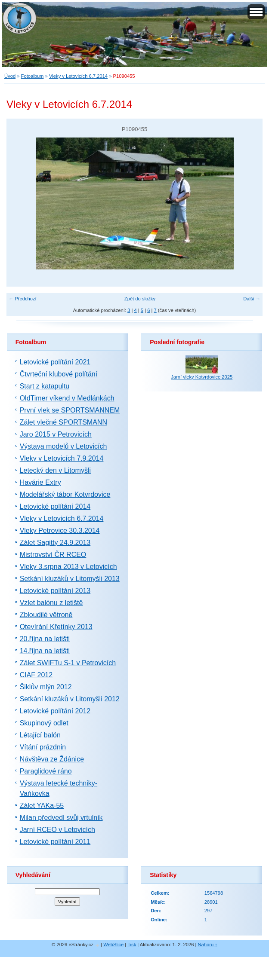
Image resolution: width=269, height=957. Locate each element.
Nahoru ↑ (207, 944)
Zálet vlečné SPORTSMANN (63, 422)
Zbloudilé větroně (46, 614)
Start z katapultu (45, 386)
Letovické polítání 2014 (55, 506)
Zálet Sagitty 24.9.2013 (55, 542)
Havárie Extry (40, 482)
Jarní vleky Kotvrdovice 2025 (201, 376)
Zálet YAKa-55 (42, 805)
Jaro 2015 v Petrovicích (56, 434)
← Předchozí (23, 298)
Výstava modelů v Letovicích (63, 446)
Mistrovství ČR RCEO (53, 554)
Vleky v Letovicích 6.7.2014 (78, 76)
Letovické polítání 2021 (55, 362)
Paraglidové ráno (46, 771)
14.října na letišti (45, 650)
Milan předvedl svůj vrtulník (61, 817)
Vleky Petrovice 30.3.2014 (60, 530)
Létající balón (40, 735)
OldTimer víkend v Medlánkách (67, 398)
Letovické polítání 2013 (55, 590)
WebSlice (113, 944)
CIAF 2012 (36, 675)
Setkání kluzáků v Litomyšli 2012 (70, 699)
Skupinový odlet (44, 723)
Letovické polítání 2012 (55, 711)
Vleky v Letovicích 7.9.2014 (62, 458)
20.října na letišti (45, 638)
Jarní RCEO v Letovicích (57, 829)
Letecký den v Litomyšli (55, 470)
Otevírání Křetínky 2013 (56, 626)
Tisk (131, 944)
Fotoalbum (32, 76)
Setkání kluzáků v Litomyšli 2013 (70, 578)
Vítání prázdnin (43, 747)
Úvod (9, 76)
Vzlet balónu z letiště (51, 602)
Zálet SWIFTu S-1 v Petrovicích (68, 663)
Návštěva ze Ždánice (52, 759)
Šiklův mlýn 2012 (46, 687)
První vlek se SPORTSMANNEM (70, 410)
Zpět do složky (139, 298)
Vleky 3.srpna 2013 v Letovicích (68, 566)
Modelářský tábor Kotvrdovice (65, 494)
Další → (251, 298)
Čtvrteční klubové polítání (59, 374)
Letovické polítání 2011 (55, 841)
